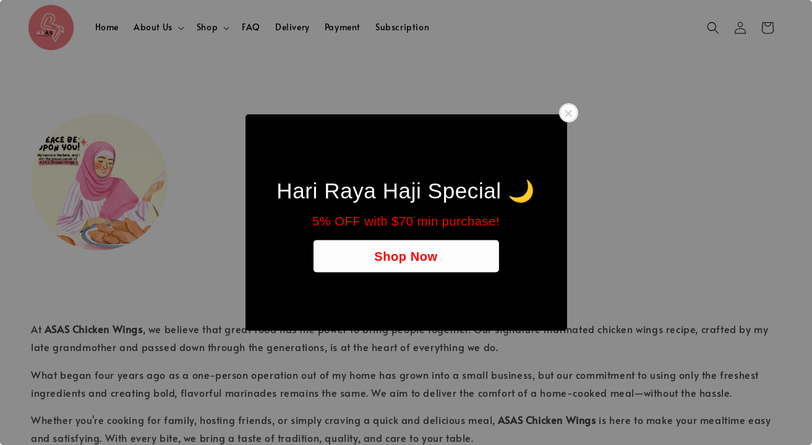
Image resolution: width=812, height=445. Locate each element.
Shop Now (406, 256)
